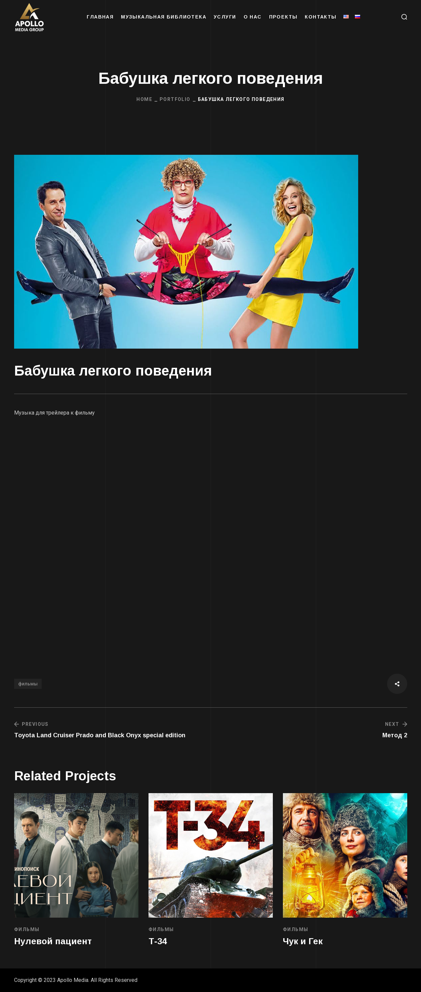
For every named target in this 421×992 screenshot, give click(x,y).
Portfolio (175, 99)
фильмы (28, 683)
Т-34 (158, 941)
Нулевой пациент (53, 941)
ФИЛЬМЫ (26, 929)
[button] (404, 17)
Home (144, 99)
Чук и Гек (303, 941)
